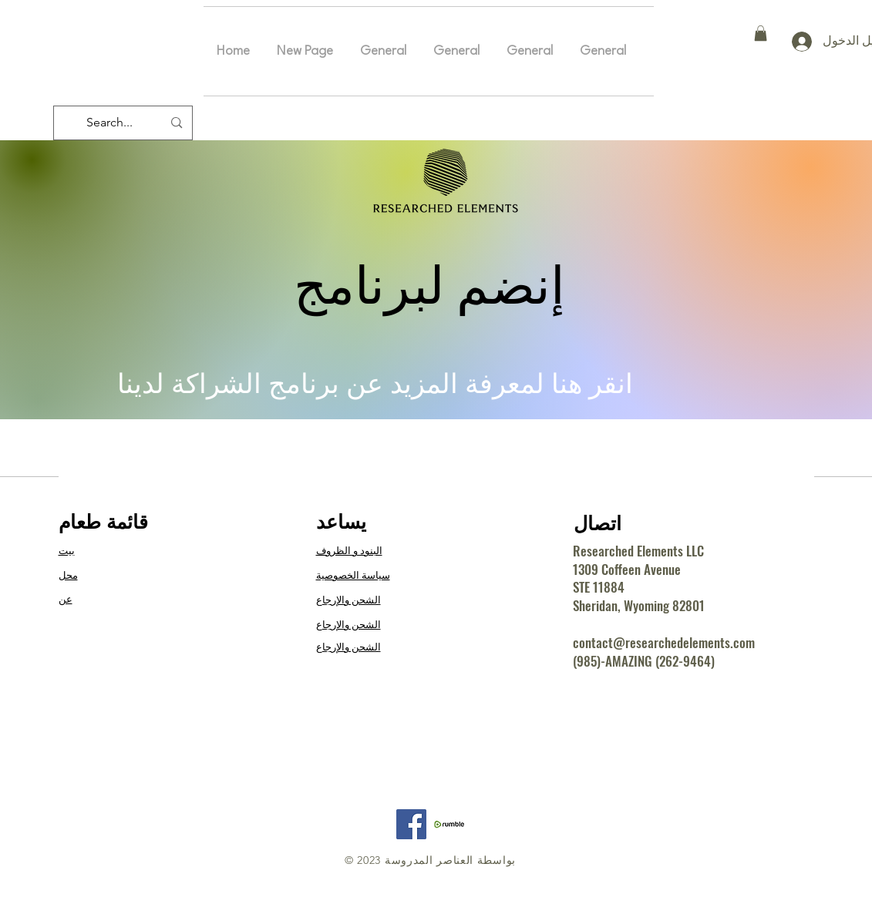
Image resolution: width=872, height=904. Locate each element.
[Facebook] (411, 824)
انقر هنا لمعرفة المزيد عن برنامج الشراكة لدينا (375, 383)
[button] (760, 33)
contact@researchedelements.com (664, 642)
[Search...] (124, 122)
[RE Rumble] (449, 824)
